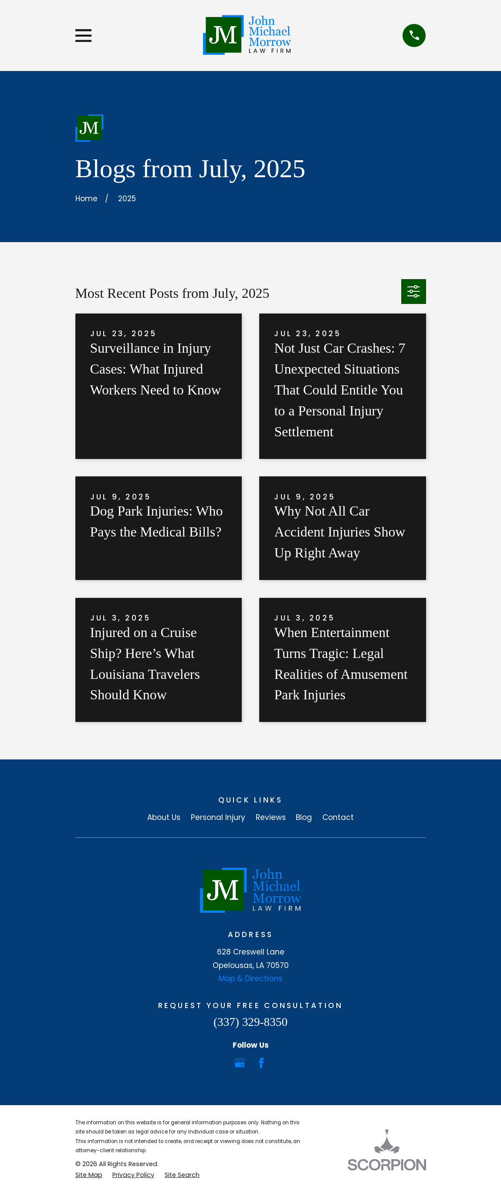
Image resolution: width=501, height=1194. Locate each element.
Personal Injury (218, 817)
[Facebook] (261, 1063)
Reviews (271, 817)
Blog (304, 817)
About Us (163, 817)
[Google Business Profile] (239, 1063)
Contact (338, 817)
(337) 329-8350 (250, 1022)
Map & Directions (250, 978)
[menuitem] (88, 1175)
